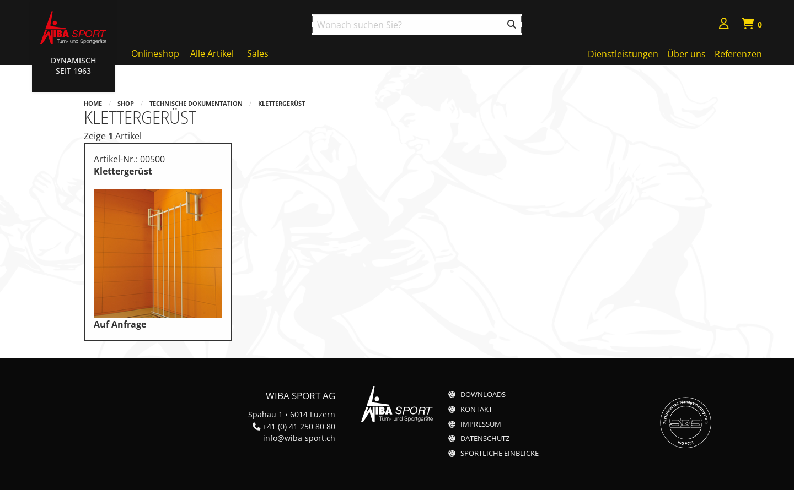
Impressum (480, 424)
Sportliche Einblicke (499, 453)
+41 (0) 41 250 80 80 (298, 426)
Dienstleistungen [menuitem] (623, 54)
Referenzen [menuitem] (738, 54)
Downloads (483, 394)
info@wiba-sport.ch (299, 438)
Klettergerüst (281, 103)
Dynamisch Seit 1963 (73, 65)
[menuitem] (724, 25)
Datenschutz (484, 438)
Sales (258, 53)
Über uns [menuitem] (686, 54)
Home (93, 103)
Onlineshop (155, 53)
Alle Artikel (212, 53)
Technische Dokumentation (196, 103)
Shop (125, 103)
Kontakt (476, 409)
